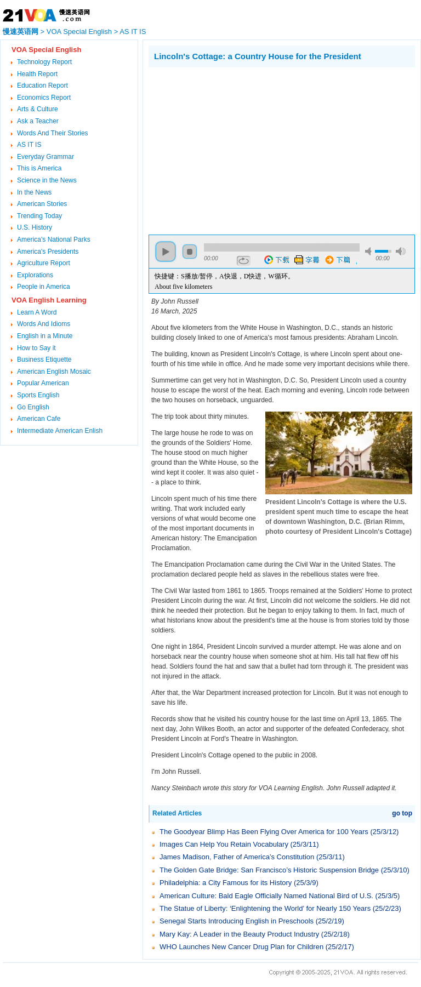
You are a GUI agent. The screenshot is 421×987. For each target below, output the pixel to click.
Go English (33, 407)
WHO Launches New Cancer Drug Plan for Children (241, 947)
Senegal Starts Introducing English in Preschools (237, 921)
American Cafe (38, 419)
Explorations (35, 275)
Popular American (43, 383)
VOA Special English (79, 31)
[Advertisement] (241, 149)
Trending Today (39, 216)
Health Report (37, 74)
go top (402, 813)
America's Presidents (47, 251)
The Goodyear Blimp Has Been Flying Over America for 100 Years (264, 832)
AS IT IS (133, 31)
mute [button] (370, 251)
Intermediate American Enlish (60, 431)
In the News (34, 192)
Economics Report (44, 97)
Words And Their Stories (52, 133)
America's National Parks (53, 239)
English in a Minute (44, 336)
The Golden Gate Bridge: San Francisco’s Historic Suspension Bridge (269, 870)
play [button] (166, 252)
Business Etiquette (44, 359)
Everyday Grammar (45, 157)
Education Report (42, 85)
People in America (43, 286)
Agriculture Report (43, 263)
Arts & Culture (37, 109)
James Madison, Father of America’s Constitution (237, 857)
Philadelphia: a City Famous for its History (226, 882)
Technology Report (44, 62)
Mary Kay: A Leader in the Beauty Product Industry (239, 934)
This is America (39, 168)
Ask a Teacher (38, 121)
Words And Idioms (43, 324)
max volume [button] (401, 251)
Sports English (38, 395)
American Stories (42, 204)
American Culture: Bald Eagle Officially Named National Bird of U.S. (266, 896)
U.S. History (34, 227)
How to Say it (36, 348)
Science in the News (47, 180)
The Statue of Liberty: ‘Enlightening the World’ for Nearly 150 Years (265, 908)
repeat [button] (244, 261)
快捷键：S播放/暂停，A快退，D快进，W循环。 (224, 276)
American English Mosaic (54, 371)
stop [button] (189, 251)
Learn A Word (37, 312)
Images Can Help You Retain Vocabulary (224, 844)
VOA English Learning (49, 300)
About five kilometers (183, 286)
